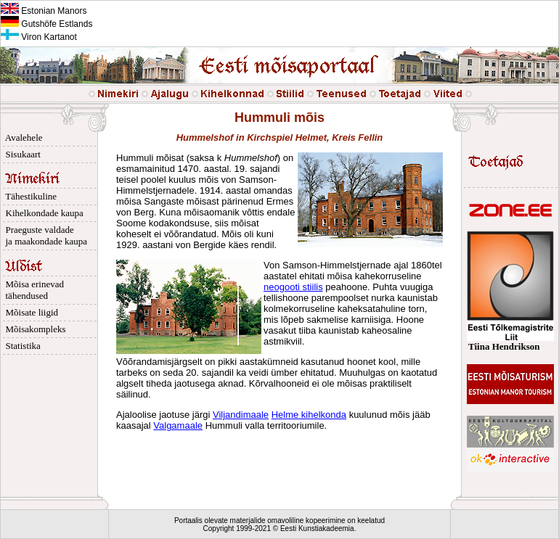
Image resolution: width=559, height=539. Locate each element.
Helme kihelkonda (309, 414)
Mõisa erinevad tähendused (32, 290)
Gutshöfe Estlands (46, 24)
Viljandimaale (241, 414)
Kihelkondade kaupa (42, 212)
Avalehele (22, 137)
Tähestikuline (29, 196)
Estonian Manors (43, 11)
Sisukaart (21, 154)
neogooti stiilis (293, 286)
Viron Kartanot (39, 37)
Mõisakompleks (33, 329)
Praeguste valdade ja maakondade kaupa (44, 235)
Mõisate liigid (29, 312)
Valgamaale (178, 425)
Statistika (21, 345)
